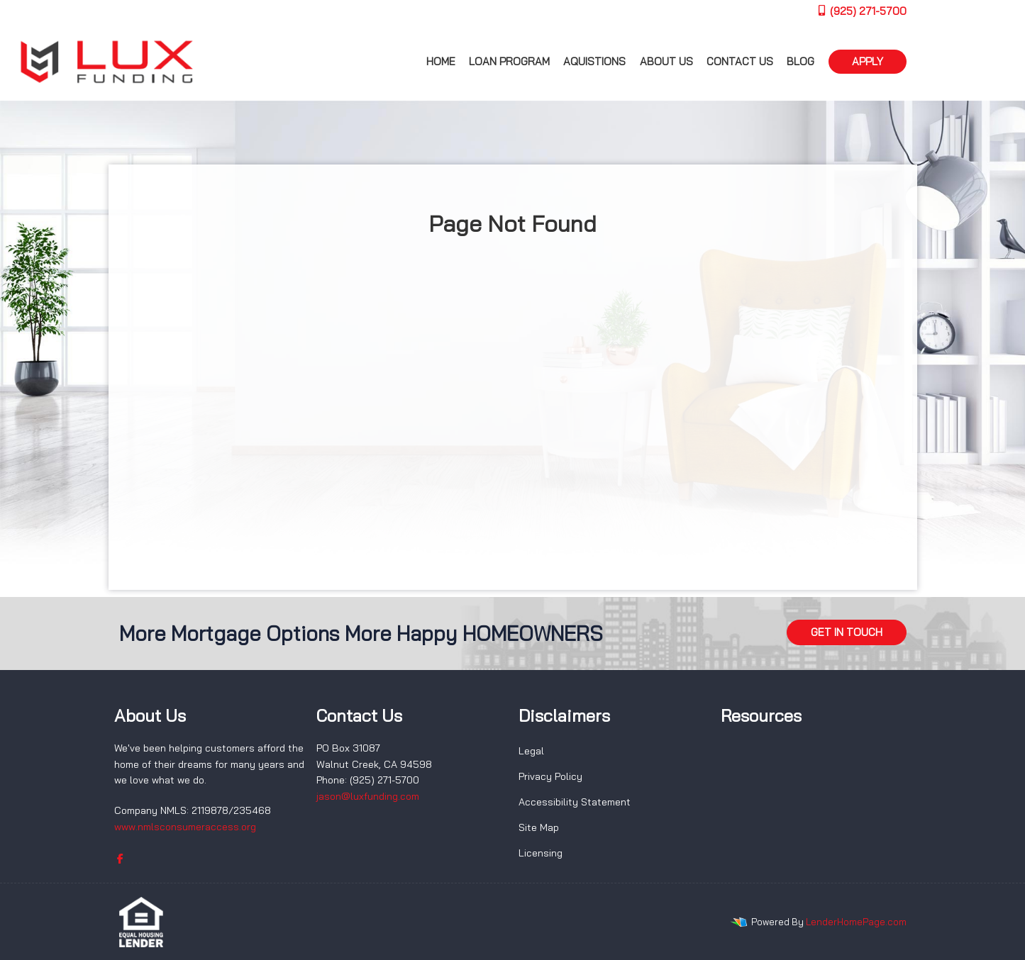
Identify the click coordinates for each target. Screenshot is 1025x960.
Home (440, 61)
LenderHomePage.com (856, 921)
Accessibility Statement (575, 802)
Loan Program (509, 61)
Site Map (539, 827)
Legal (531, 750)
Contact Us (740, 61)
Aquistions (594, 61)
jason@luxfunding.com (367, 796)
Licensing (541, 853)
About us (666, 61)
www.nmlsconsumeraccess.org (185, 826)
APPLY (867, 61)
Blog (800, 61)
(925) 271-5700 (861, 11)
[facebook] (120, 858)
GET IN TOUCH (846, 632)
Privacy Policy (550, 776)
